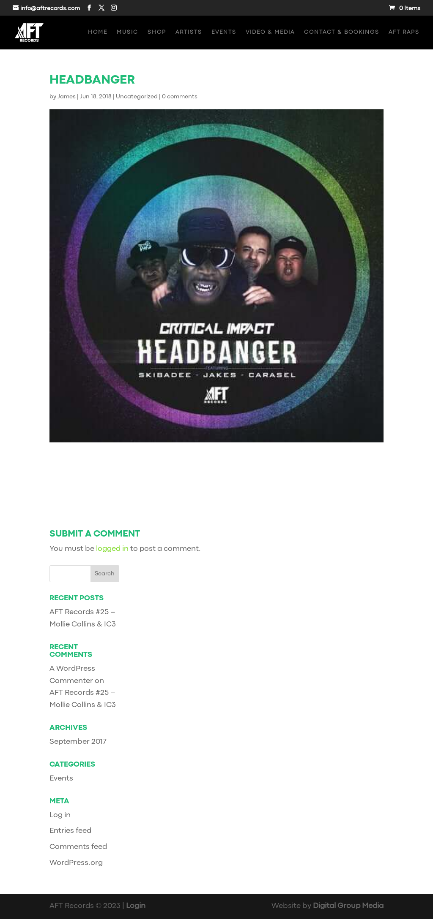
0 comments (179, 96)
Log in (60, 815)
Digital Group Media (348, 906)
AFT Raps (404, 32)
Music (127, 32)
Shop (157, 32)
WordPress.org (76, 863)
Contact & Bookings (341, 32)
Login (135, 906)
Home (97, 32)
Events (223, 32)
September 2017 (78, 742)
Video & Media (270, 32)
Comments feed (78, 847)
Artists (188, 32)
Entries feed (70, 831)
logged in (112, 549)
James (67, 96)
